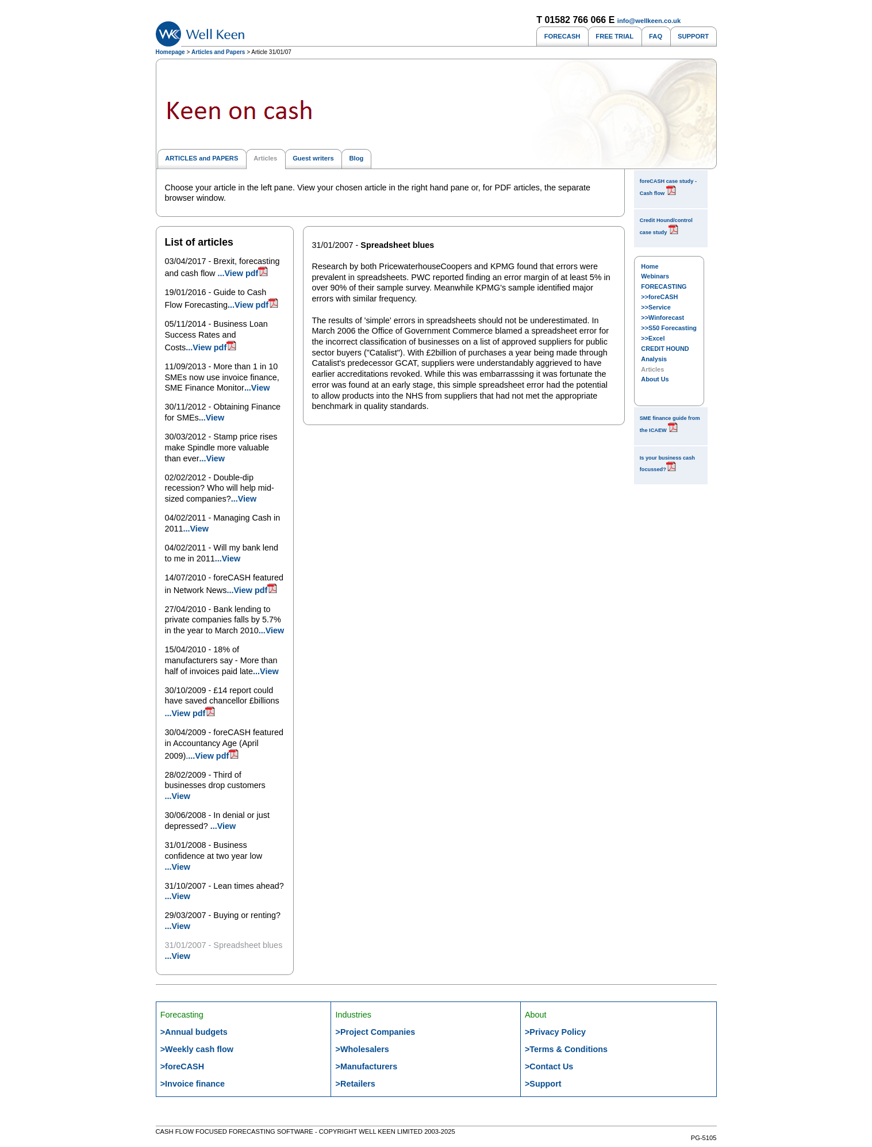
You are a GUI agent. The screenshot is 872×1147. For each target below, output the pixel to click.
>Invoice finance (192, 1083)
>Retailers (355, 1083)
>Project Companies (376, 1032)
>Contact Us (549, 1066)
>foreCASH (182, 1066)
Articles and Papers (218, 52)
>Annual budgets (194, 1032)
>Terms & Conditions (566, 1049)
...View (257, 387)
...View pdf (243, 273)
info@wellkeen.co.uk (649, 20)
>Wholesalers (362, 1049)
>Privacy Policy (555, 1032)
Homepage (170, 52)
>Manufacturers (367, 1066)
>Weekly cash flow (196, 1049)
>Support (543, 1083)
